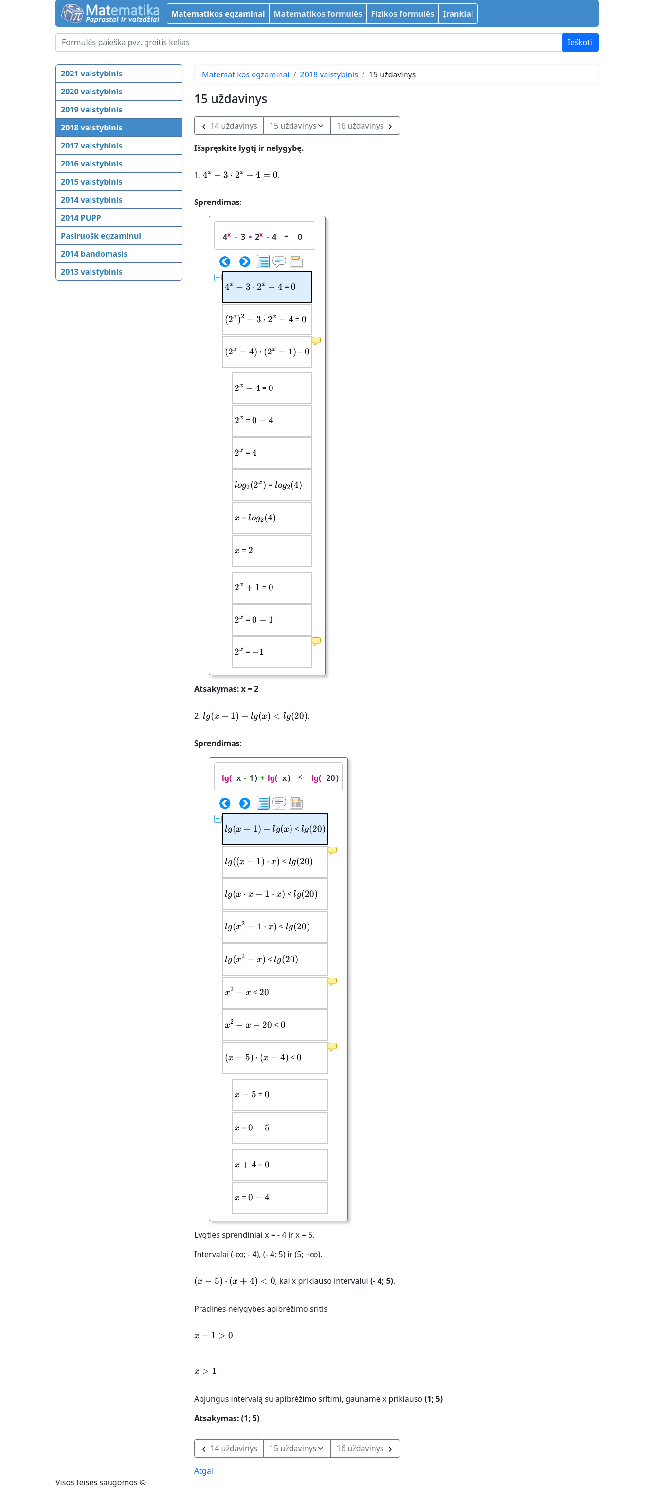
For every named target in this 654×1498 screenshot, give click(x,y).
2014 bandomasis (94, 253)
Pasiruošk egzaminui (101, 235)
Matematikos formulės (317, 13)
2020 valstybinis (91, 91)
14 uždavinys (228, 125)
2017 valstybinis (91, 145)
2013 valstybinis (91, 271)
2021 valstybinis (91, 73)
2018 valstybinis (91, 127)
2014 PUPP (81, 217)
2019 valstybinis (91, 109)
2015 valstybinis (91, 181)
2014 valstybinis (91, 199)
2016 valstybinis (91, 163)
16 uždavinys (365, 125)
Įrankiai (458, 13)
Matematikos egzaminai (218, 13)
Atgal (203, 1470)
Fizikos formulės (402, 13)
